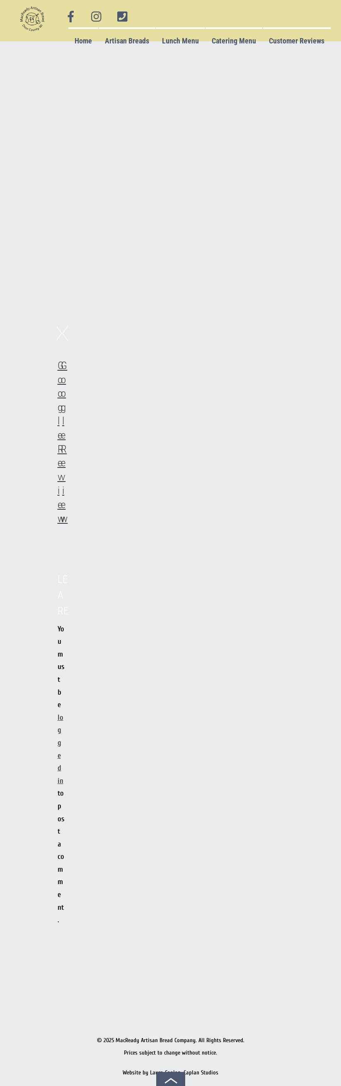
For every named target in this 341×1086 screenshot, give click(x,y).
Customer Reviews (296, 40)
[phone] (122, 17)
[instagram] (97, 17)
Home (83, 40)
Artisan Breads (127, 40)
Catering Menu (234, 40)
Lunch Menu (180, 40)
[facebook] (71, 17)
